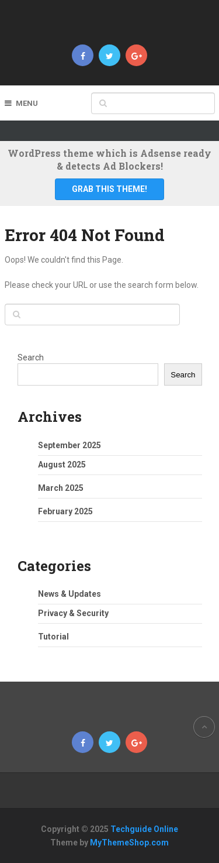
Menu (27, 103)
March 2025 (61, 488)
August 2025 (62, 464)
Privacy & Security (73, 613)
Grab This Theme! (109, 189)
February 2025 (65, 511)
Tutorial (53, 636)
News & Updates (69, 594)
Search (31, 357)
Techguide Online (144, 829)
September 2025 (69, 445)
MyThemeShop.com (129, 842)
